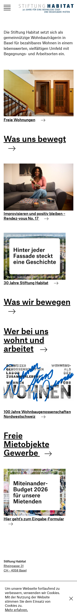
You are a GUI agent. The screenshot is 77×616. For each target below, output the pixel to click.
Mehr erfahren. (16, 610)
